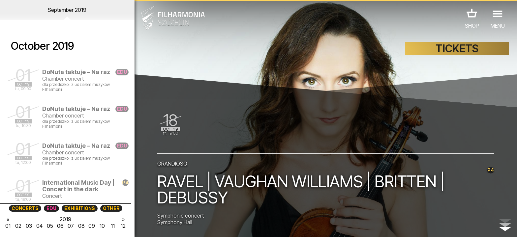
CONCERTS (25, 208)
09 (91, 226)
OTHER (111, 208)
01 (8, 226)
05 (50, 226)
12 (123, 226)
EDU (51, 208)
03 (29, 226)
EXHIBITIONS (79, 208)
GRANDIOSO (172, 163)
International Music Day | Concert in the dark (78, 186)
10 (102, 226)
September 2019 (67, 10)
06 (60, 226)
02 (18, 226)
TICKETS (457, 48)
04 (39, 226)
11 (113, 226)
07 (71, 226)
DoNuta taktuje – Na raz (76, 71)
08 (81, 226)
